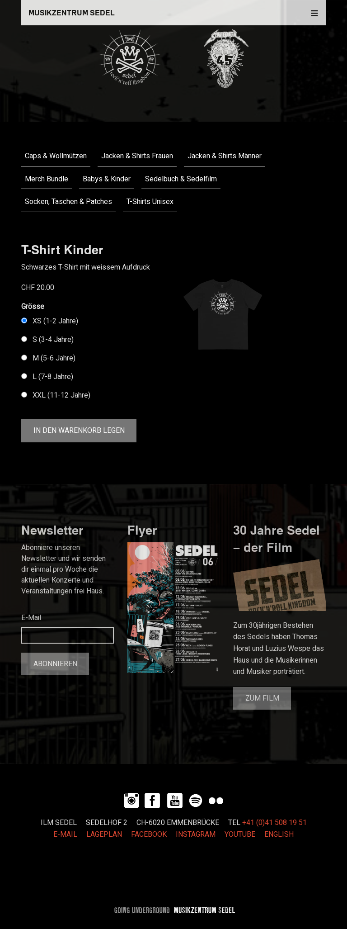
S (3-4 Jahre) (53, 339)
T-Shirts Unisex (150, 201)
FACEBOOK (149, 834)
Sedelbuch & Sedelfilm (181, 179)
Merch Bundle (46, 179)
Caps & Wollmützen (56, 156)
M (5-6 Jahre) (54, 358)
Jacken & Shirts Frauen (137, 156)
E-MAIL (65, 834)
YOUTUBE (240, 834)
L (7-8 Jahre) (53, 376)
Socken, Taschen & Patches (68, 201)
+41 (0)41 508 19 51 (274, 822)
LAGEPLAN (104, 834)
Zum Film (262, 698)
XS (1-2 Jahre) (55, 321)
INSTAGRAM (196, 834)
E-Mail (31, 617)
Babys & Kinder (107, 179)
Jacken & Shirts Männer (225, 156)
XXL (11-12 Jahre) (61, 395)
